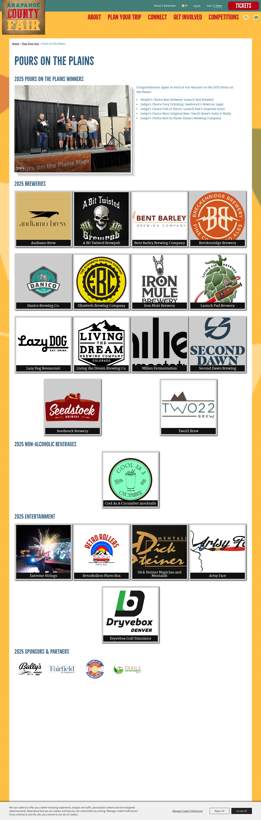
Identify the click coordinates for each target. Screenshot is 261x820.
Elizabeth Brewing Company (101, 305)
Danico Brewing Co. (43, 305)
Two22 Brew (188, 431)
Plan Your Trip (124, 17)
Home (15, 43)
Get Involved (188, 17)
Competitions (224, 17)
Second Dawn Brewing (217, 368)
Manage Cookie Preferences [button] (187, 810)
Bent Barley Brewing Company (159, 243)
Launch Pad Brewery (218, 305)
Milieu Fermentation (159, 368)
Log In (197, 6)
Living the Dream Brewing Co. (101, 368)
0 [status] (214, 5)
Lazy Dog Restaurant (43, 368)
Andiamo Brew (43, 243)
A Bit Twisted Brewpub (101, 243)
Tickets (243, 6)
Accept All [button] (241, 810)
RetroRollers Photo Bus (101, 576)
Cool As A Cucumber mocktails (130, 503)
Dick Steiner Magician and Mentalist (159, 574)
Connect (157, 17)
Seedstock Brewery (72, 431)
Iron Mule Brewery (159, 305)
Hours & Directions (165, 5)
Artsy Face (217, 576)
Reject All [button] (219, 810)
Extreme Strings (43, 576)
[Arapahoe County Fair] (23, 17)
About (94, 17)
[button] (256, 17)
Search (246, 17)
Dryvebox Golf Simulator (130, 638)
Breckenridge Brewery (217, 243)
